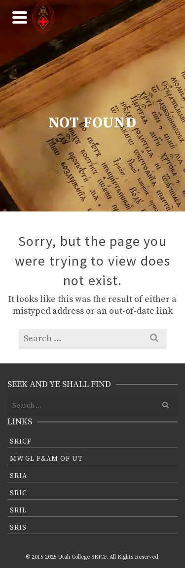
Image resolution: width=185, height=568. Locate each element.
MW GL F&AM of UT (46, 458)
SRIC (18, 493)
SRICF (21, 441)
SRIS (18, 527)
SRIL (18, 510)
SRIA (18, 476)
